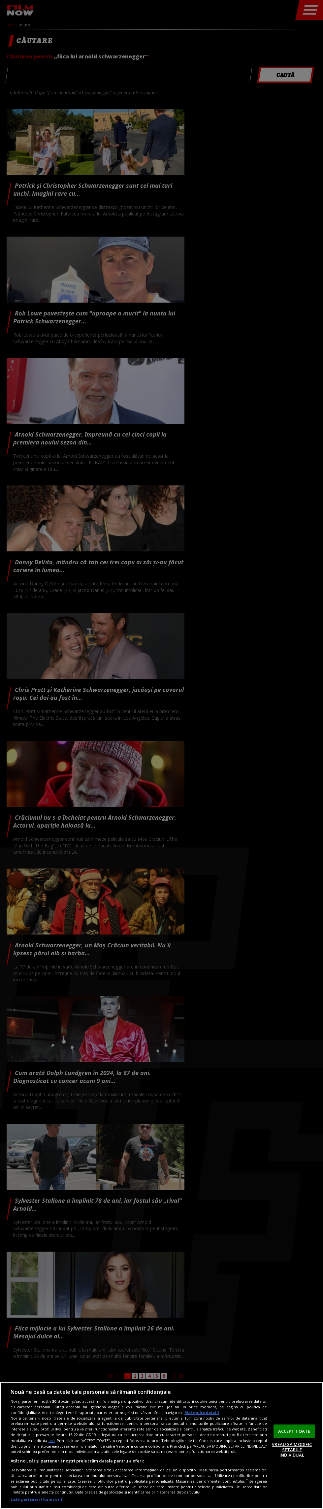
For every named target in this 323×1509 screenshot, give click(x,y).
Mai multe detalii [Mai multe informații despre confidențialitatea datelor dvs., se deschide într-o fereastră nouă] (201, 1412)
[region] (161, 1445)
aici (51, 1440)
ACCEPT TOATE (294, 1431)
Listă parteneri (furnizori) (36, 1499)
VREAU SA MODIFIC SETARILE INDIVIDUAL (292, 1449)
